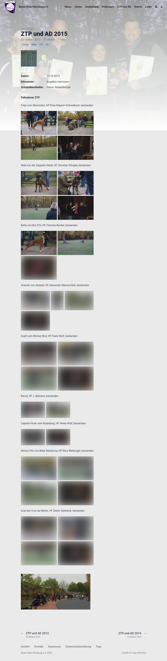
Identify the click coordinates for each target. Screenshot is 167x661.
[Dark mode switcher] (162, 7)
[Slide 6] (48, 601)
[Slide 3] (41, 601)
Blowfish (142, 653)
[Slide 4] (43, 601)
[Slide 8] (53, 601)
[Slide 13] (66, 601)
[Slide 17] (76, 601)
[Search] (156, 7)
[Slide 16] (74, 601)
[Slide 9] (56, 601)
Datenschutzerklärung (78, 646)
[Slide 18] (79, 601)
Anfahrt (25, 646)
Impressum (54, 646)
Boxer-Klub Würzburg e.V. (34, 6)
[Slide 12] (63, 601)
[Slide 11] (61, 601)
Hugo (134, 653)
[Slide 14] (69, 601)
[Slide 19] (81, 601)
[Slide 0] (33, 601)
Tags (99, 646)
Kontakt (38, 646)
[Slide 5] (46, 601)
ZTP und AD (27, 29)
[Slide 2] (38, 601)
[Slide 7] (51, 601)
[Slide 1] (36, 601)
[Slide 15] (71, 601)
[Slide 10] (58, 601)
